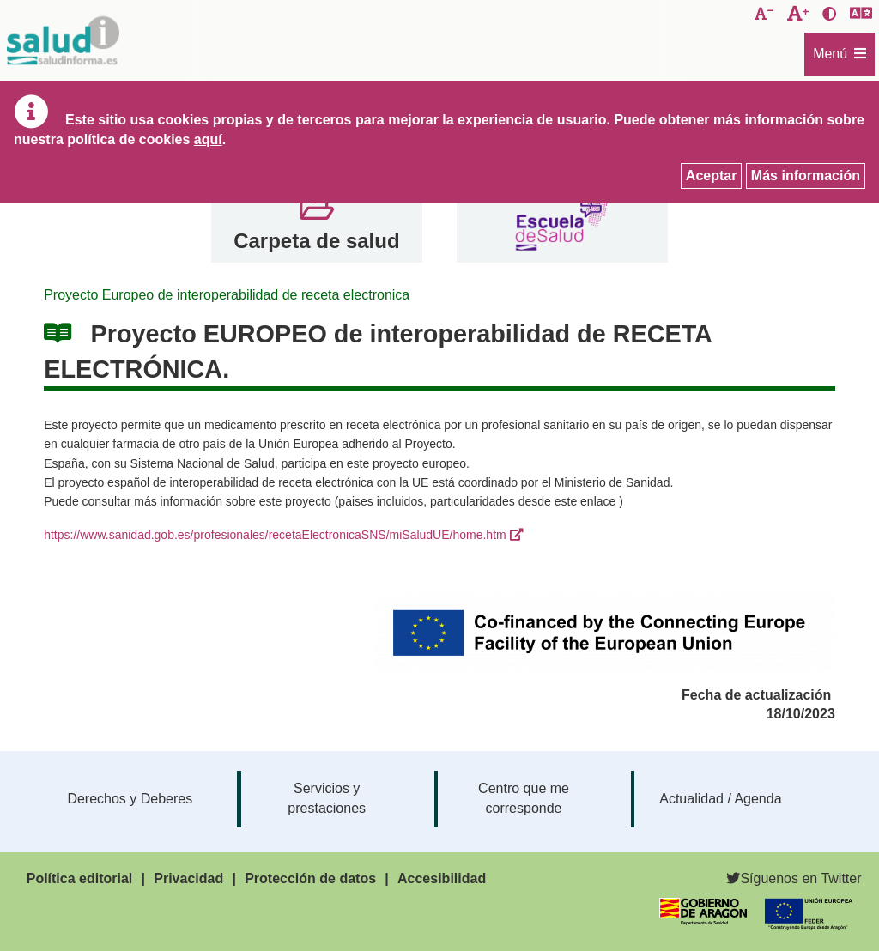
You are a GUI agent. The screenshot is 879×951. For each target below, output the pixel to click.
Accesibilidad (441, 878)
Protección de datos (310, 878)
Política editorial (80, 878)
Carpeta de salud (316, 240)
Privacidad (188, 878)
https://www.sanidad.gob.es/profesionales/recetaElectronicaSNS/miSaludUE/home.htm (275, 535)
